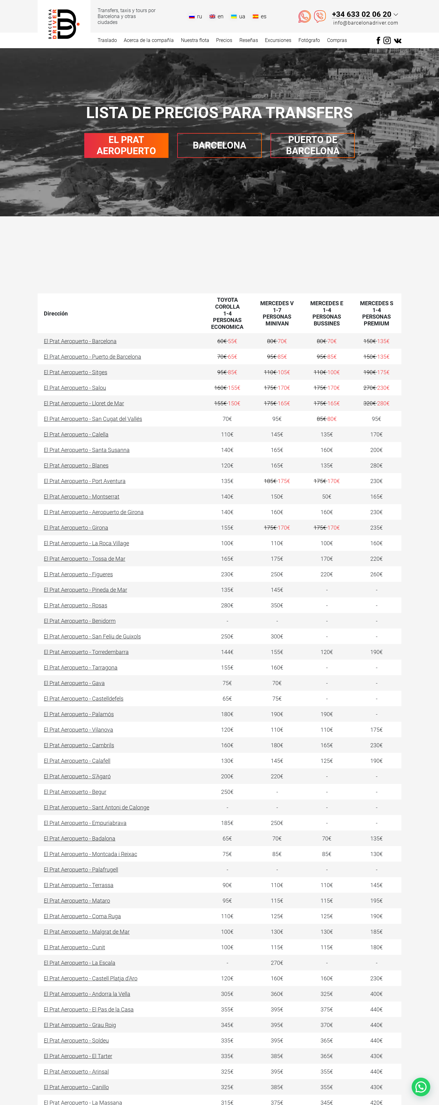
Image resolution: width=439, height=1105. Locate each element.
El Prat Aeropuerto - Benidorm (80, 621)
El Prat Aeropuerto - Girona (76, 527)
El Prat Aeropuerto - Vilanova (78, 729)
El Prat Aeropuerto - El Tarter (78, 1056)
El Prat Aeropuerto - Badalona (79, 838)
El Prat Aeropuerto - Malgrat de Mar (87, 931)
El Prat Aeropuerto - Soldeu (76, 1040)
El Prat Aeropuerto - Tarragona (81, 667)
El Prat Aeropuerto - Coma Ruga (82, 916)
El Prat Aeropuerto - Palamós (79, 714)
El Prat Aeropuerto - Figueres (78, 574)
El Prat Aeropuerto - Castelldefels (83, 698)
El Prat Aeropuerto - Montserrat (81, 496)
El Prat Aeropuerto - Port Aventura (85, 481)
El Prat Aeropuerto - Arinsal (76, 1071)
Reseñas (248, 40)
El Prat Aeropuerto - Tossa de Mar (84, 558)
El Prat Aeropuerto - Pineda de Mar (85, 590)
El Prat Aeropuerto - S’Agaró (77, 776)
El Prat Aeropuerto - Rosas (75, 605)
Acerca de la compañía (149, 40)
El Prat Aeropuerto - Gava (74, 683)
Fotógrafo (309, 40)
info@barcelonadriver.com (365, 23)
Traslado (107, 40)
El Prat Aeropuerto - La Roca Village (86, 543)
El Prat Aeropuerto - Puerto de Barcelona (92, 356)
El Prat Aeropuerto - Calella (76, 434)
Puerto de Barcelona (313, 145)
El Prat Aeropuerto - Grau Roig (80, 1025)
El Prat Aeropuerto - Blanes (76, 465)
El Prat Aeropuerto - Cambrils (79, 745)
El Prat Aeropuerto (126, 145)
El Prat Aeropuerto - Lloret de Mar (84, 403)
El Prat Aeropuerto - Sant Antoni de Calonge (96, 807)
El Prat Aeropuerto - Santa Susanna (87, 450)
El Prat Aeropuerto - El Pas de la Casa (89, 1009)
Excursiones (278, 40)
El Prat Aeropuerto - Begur (75, 792)
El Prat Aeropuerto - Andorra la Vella (87, 994)
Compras (337, 40)
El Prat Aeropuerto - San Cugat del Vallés (93, 419)
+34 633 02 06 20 (361, 14)
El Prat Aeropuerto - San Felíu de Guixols (92, 636)
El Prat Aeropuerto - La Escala (79, 963)
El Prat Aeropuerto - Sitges (75, 372)
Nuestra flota (195, 40)
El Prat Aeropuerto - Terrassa (78, 885)
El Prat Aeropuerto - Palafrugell (81, 869)
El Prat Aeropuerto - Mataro (77, 900)
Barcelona (219, 145)
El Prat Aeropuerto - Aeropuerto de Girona (94, 512)
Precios (224, 40)
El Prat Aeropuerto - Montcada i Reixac (90, 854)
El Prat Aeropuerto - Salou (75, 387)
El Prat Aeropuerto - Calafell (77, 760)
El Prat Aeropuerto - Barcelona (80, 341)
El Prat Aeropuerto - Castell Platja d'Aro (90, 978)
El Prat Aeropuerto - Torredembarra (86, 652)
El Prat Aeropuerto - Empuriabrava (85, 823)
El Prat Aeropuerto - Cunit (74, 947)
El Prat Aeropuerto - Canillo (76, 1087)
